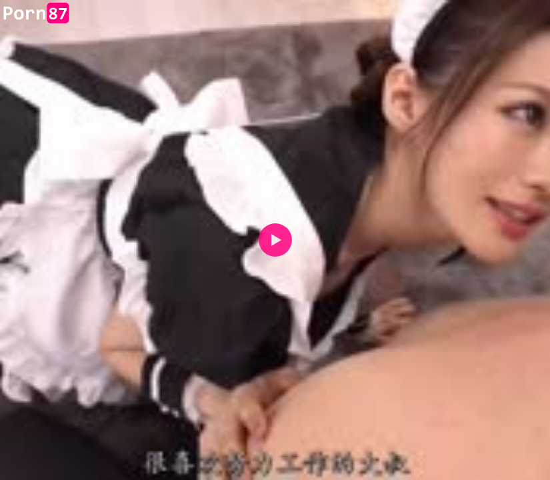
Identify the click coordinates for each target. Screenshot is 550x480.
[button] (275, 240)
